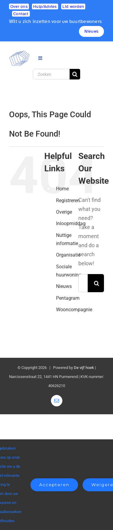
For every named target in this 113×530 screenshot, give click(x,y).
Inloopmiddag (71, 223)
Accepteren (54, 484)
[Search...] (83, 283)
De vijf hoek (84, 367)
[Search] (75, 74)
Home (62, 189)
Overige (64, 212)
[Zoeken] (51, 74)
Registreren (68, 200)
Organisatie (68, 255)
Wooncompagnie (74, 309)
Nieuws (64, 286)
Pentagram (68, 298)
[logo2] (19, 53)
